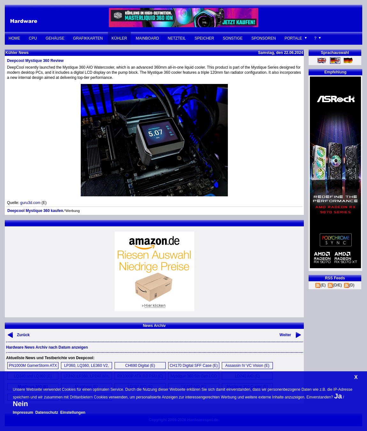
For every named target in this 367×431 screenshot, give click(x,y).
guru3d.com (30, 202)
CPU (33, 38)
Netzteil (177, 38)
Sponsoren (263, 38)
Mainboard (147, 38)
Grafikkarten (88, 38)
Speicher (204, 38)
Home (14, 38)
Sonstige (233, 38)
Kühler (119, 38)
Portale (293, 38)
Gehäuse (55, 38)
